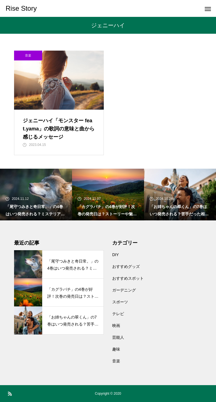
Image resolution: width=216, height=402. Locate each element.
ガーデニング (124, 290)
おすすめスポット (128, 278)
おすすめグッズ (126, 266)
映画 (116, 325)
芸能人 (118, 337)
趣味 (116, 349)
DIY (115, 254)
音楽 (28, 55)
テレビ (118, 313)
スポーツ (120, 302)
